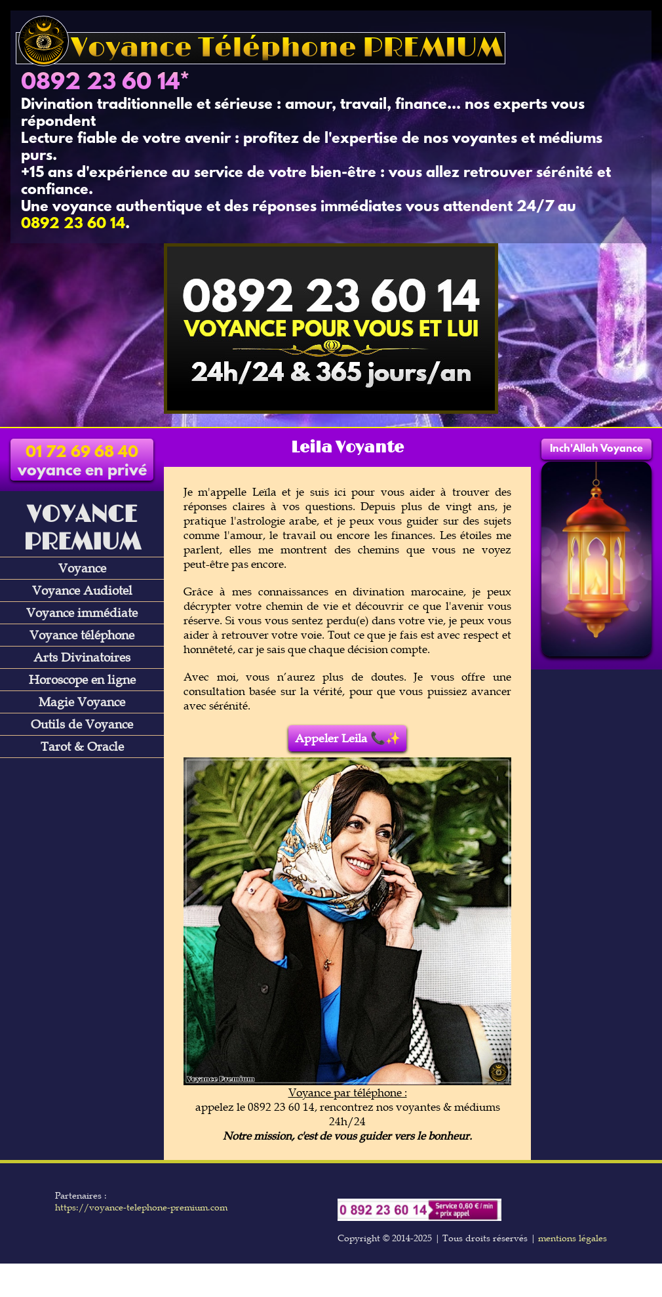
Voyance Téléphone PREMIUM (260, 48)
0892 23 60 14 (100, 83)
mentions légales (572, 1238)
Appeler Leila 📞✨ (347, 738)
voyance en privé (82, 462)
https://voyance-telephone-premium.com (141, 1207)
